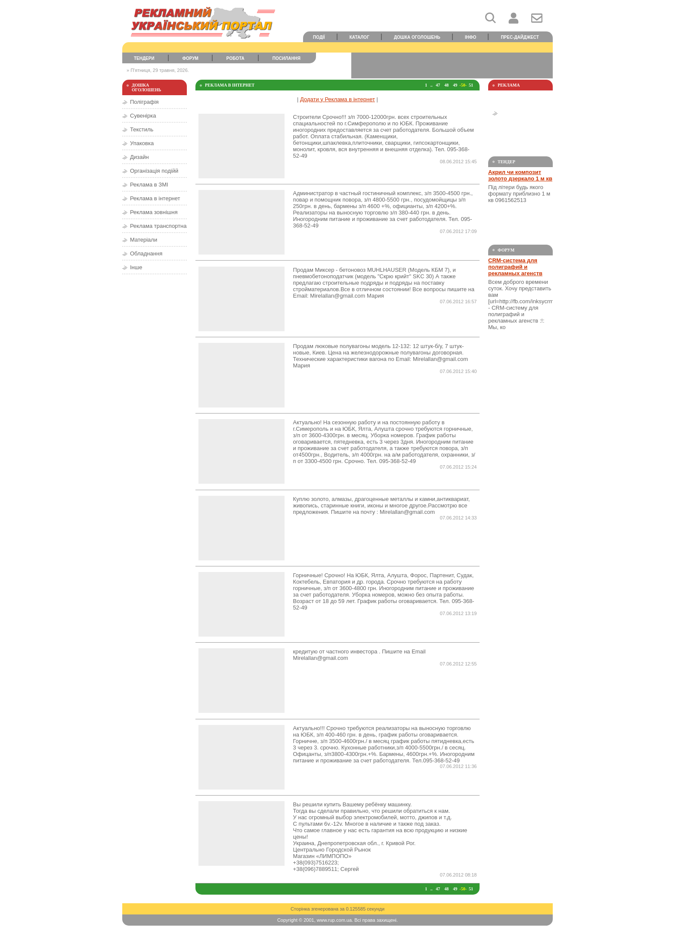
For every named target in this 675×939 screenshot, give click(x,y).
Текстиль (141, 129)
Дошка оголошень (417, 37)
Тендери (144, 58)
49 (455, 85)
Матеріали (143, 239)
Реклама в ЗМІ (149, 184)
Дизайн (139, 157)
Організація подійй (154, 171)
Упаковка (142, 143)
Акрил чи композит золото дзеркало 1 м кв (520, 175)
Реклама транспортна (158, 226)
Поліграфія (144, 102)
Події (319, 37)
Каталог (359, 37)
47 (438, 85)
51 (471, 85)
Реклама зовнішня (153, 212)
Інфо (470, 37)
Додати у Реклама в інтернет (337, 99)
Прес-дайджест (520, 37)
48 (446, 85)
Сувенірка (143, 115)
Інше (136, 267)
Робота (235, 58)
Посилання (286, 58)
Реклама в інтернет (155, 198)
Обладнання (146, 253)
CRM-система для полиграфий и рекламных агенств (515, 267)
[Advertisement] (452, 65)
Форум (190, 58)
